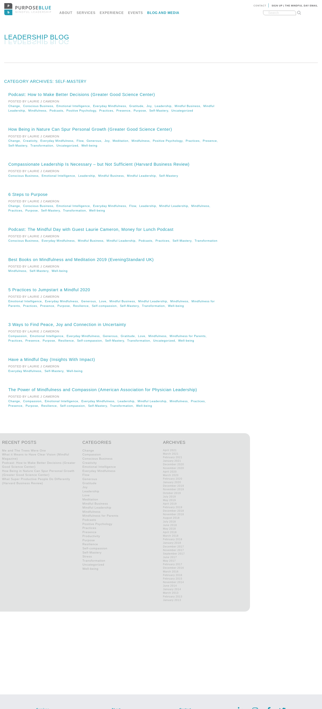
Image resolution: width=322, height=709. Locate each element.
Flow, (82, 140)
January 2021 (172, 460)
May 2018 (169, 528)
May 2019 (169, 500)
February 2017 (172, 564)
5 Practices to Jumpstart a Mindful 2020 (49, 289)
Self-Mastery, (160, 110)
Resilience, (82, 305)
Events (135, 13)
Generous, (95, 140)
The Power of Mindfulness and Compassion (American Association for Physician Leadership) (102, 389)
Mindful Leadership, (143, 175)
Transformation (206, 240)
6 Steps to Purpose (28, 194)
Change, (15, 106)
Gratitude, (138, 106)
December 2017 (173, 546)
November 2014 (173, 582)
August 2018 (171, 517)
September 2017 (174, 553)
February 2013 (172, 596)
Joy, (151, 106)
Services (86, 13)
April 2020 (170, 471)
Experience (112, 13)
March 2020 (171, 475)
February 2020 (172, 478)
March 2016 (171, 571)
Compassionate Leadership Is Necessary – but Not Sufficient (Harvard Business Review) (99, 164)
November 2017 (173, 550)
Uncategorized (182, 110)
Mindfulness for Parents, (189, 336)
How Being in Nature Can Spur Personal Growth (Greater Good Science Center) (90, 129)
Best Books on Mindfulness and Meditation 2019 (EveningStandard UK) (81, 259)
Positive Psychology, (82, 110)
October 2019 (172, 493)
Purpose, (141, 110)
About (65, 13)
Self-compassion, (106, 305)
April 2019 (170, 503)
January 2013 (172, 600)
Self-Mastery (168, 175)
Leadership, (165, 106)
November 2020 (173, 468)
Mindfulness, (39, 110)
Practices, (107, 110)
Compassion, (19, 336)
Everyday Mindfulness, (111, 106)
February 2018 (172, 539)
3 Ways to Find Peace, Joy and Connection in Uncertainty (67, 324)
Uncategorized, (68, 145)
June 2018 (170, 525)
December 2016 (173, 567)
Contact (260, 5)
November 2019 (173, 489)
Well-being (89, 145)
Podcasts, (58, 110)
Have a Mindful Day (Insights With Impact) (51, 359)
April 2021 (170, 450)
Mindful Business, (189, 106)
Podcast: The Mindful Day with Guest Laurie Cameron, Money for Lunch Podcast (91, 229)
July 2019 (169, 496)
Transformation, (43, 145)
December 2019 (173, 485)
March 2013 (171, 592)
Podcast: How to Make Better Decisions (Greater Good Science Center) (81, 94)
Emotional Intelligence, (74, 106)
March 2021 (171, 453)
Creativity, (31, 140)
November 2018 (173, 514)
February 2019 (172, 507)
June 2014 (170, 585)
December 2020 (173, 464)
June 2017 (170, 557)
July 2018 (169, 521)
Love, (104, 301)
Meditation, (122, 140)
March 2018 (171, 535)
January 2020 (172, 482)
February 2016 (172, 575)
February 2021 (172, 457)
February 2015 (172, 578)
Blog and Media (163, 13)
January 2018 (172, 542)
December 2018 (173, 510)
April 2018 (170, 532)
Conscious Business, (39, 106)
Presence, (125, 110)
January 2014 (172, 589)
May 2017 (169, 560)
